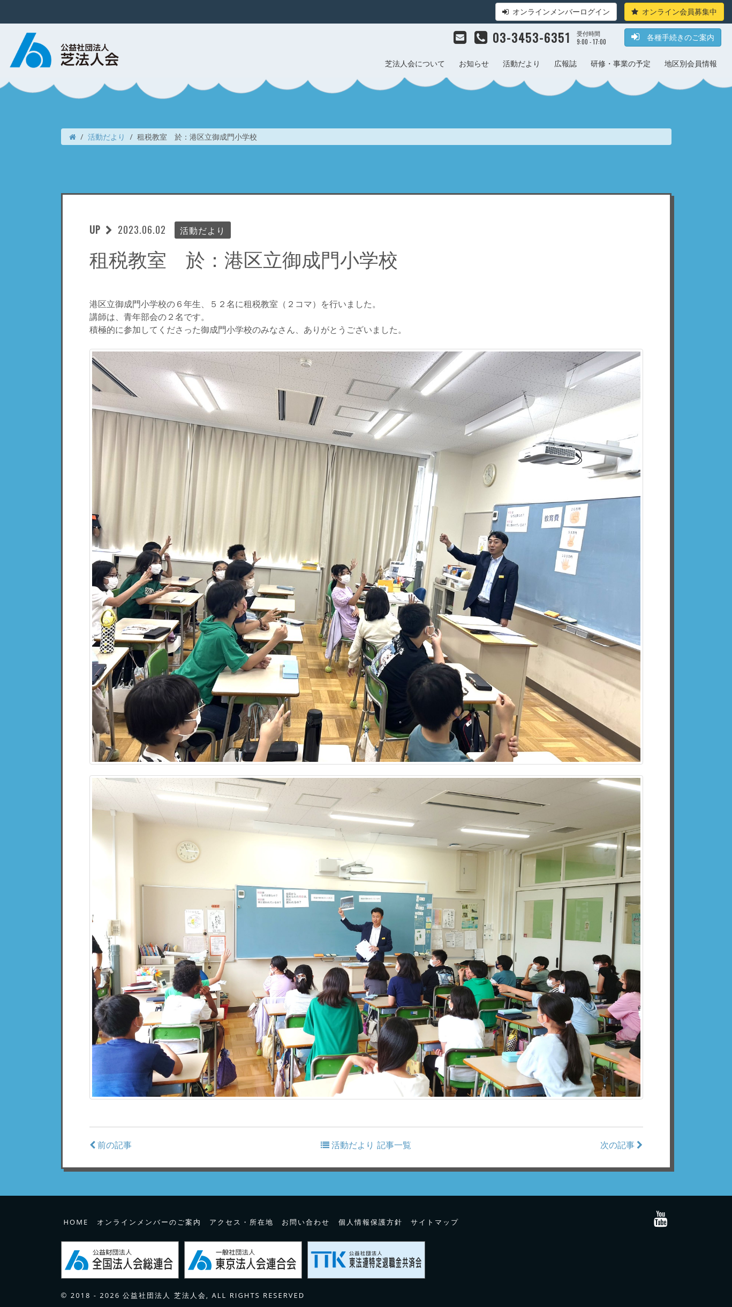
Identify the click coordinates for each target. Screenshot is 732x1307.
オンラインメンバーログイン (556, 11)
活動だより (521, 63)
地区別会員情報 (691, 63)
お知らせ (474, 63)
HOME (76, 1222)
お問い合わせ (306, 1222)
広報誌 (565, 63)
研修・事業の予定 (621, 63)
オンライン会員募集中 (674, 11)
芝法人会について (415, 63)
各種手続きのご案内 (672, 37)
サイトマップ (435, 1222)
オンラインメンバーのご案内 (149, 1222)
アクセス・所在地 (241, 1222)
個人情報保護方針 (370, 1222)
